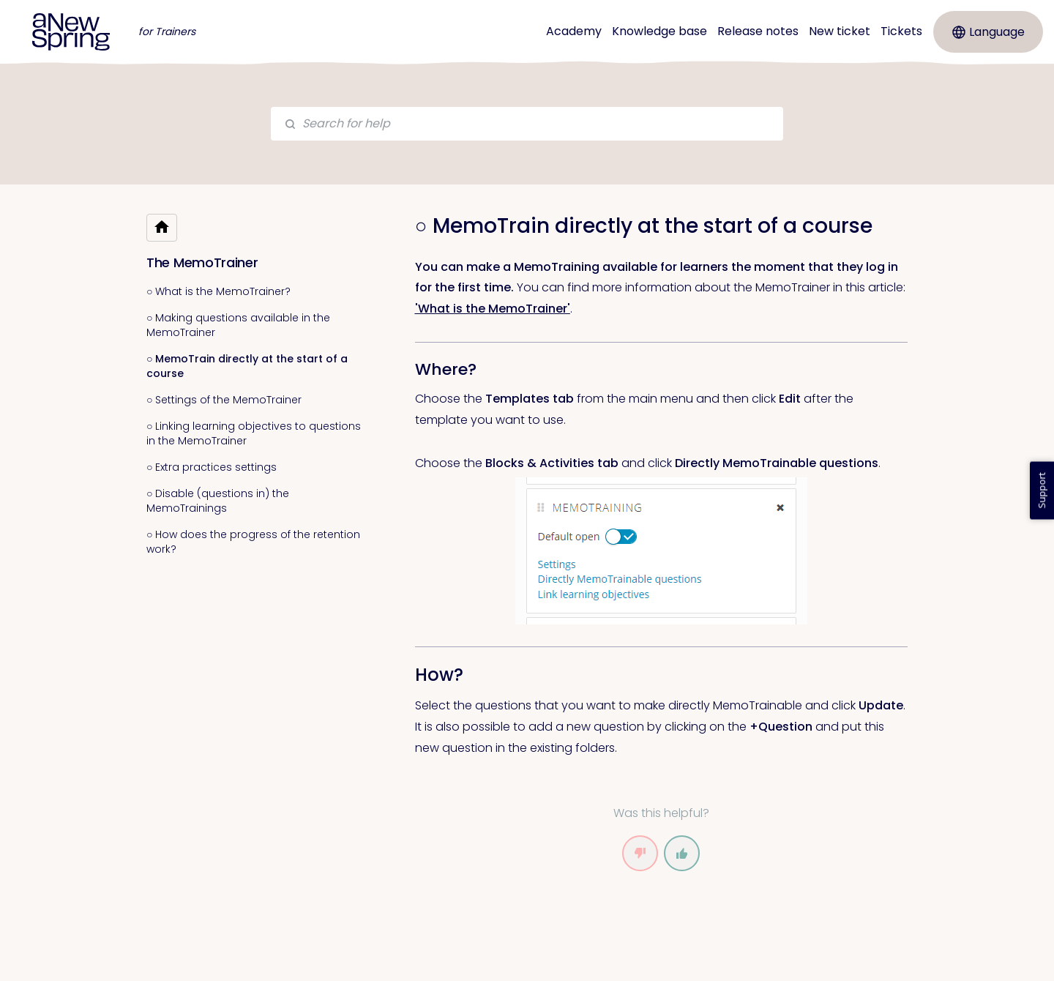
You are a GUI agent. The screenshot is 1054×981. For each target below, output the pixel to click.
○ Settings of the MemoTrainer (224, 399)
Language (988, 31)
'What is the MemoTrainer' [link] (492, 308)
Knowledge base (659, 31)
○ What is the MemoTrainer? (218, 291)
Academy (574, 31)
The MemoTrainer (202, 262)
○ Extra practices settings (211, 467)
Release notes (758, 31)
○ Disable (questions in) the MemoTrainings (217, 500)
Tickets (901, 31)
